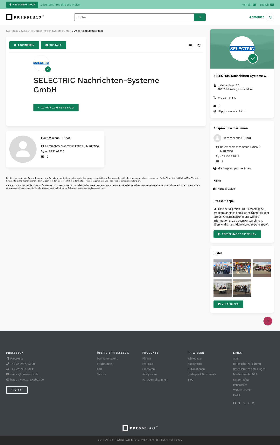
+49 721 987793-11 (22, 369)
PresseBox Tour (22, 4)
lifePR (237, 395)
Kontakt (53, 45)
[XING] (253, 403)
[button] (223, 268)
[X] (248, 403)
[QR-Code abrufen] (190, 45)
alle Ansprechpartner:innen (234, 168)
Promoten (148, 369)
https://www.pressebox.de (27, 379)
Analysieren (149, 374)
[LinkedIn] (239, 403)
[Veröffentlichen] (267, 321)
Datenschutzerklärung (247, 363)
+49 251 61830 (54, 151)
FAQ (99, 369)
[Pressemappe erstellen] (199, 45)
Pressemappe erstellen (237, 234)
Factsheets (195, 363)
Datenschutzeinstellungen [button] (249, 369)
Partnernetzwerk (107, 358)
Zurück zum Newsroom (56, 107)
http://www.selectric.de (232, 111)
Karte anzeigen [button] (227, 188)
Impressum (240, 384)
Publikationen (196, 369)
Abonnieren (24, 45)
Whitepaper (195, 358)
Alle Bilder (228, 304)
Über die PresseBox (113, 352)
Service (101, 374)
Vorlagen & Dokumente (202, 374)
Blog (190, 379)
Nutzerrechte (241, 379)
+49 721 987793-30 (22, 363)
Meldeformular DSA (245, 374)
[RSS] (244, 403)
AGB (236, 358)
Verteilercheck (242, 390)
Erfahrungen (105, 363)
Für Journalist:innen (154, 379)
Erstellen (147, 363)
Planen (146, 358)
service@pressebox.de (94, 188)
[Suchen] (200, 17)
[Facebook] (234, 403)
